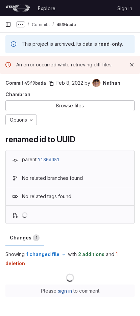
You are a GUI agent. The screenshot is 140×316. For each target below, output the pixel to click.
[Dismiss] (132, 65)
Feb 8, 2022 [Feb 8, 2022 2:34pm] (69, 83)
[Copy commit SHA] (51, 83)
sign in (65, 291)
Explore (46, 8)
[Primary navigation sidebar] (8, 24)
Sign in (124, 8)
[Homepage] (18, 8)
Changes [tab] (25, 237)
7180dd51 (49, 159)
